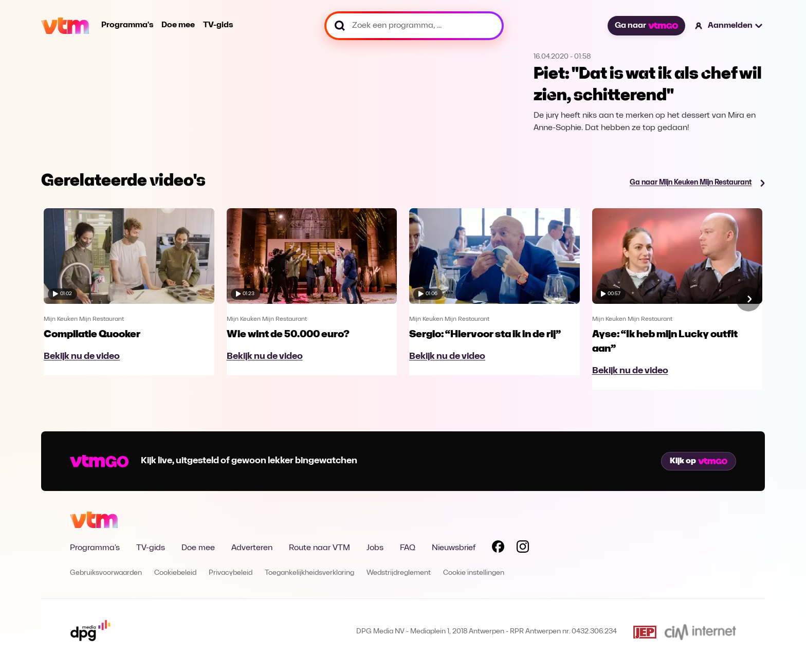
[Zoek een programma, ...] (414, 25)
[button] (729, 26)
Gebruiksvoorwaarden (106, 573)
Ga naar (646, 26)
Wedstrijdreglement (399, 573)
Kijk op (698, 461)
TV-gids (218, 25)
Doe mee (178, 25)
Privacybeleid (230, 573)
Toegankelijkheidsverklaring (309, 573)
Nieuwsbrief (453, 548)
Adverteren (251, 548)
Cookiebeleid (175, 573)
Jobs (375, 548)
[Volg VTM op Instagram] (523, 548)
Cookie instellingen (473, 573)
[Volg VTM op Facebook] (498, 548)
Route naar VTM (319, 548)
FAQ (407, 548)
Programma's (127, 25)
